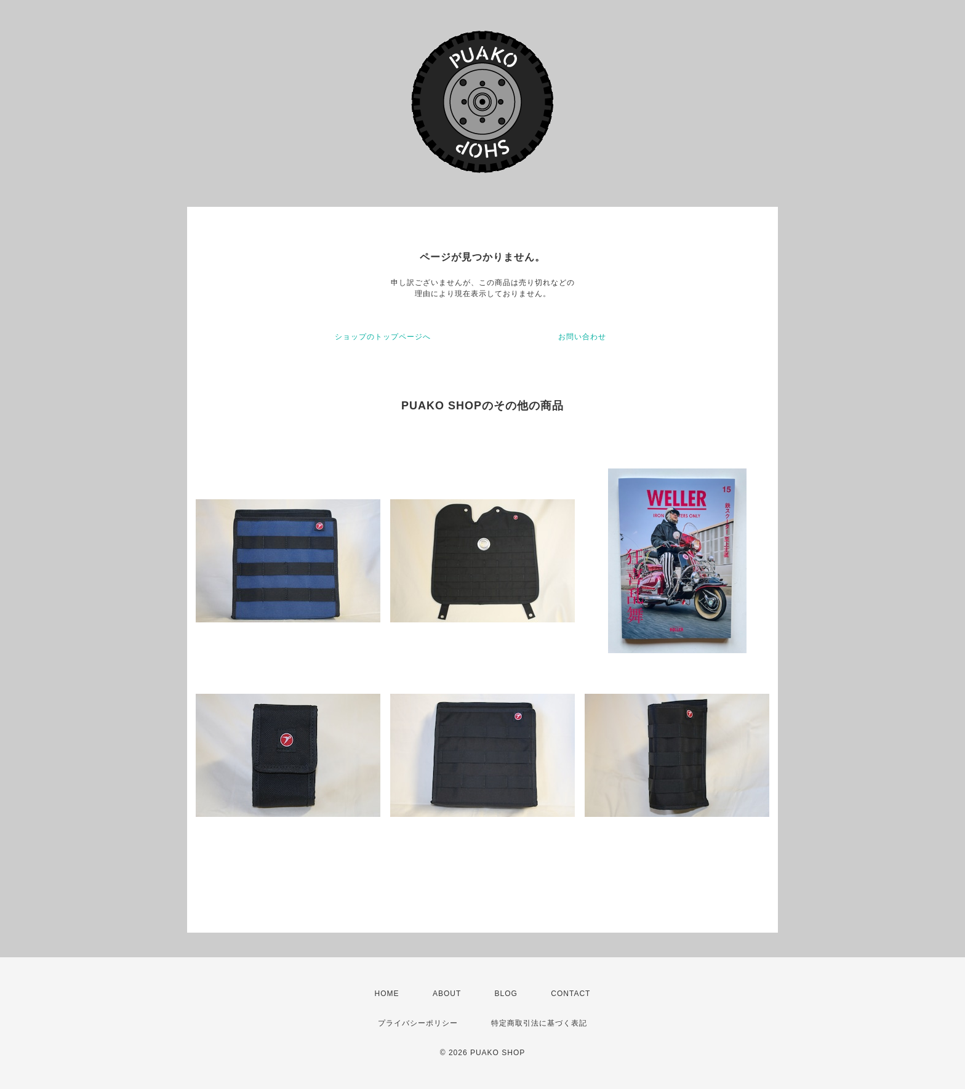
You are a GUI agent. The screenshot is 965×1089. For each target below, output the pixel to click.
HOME (387, 993)
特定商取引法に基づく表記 (539, 1023)
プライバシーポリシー (418, 1023)
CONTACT (570, 993)
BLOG (506, 993)
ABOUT (447, 993)
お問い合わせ (582, 336)
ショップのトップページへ (383, 336)
